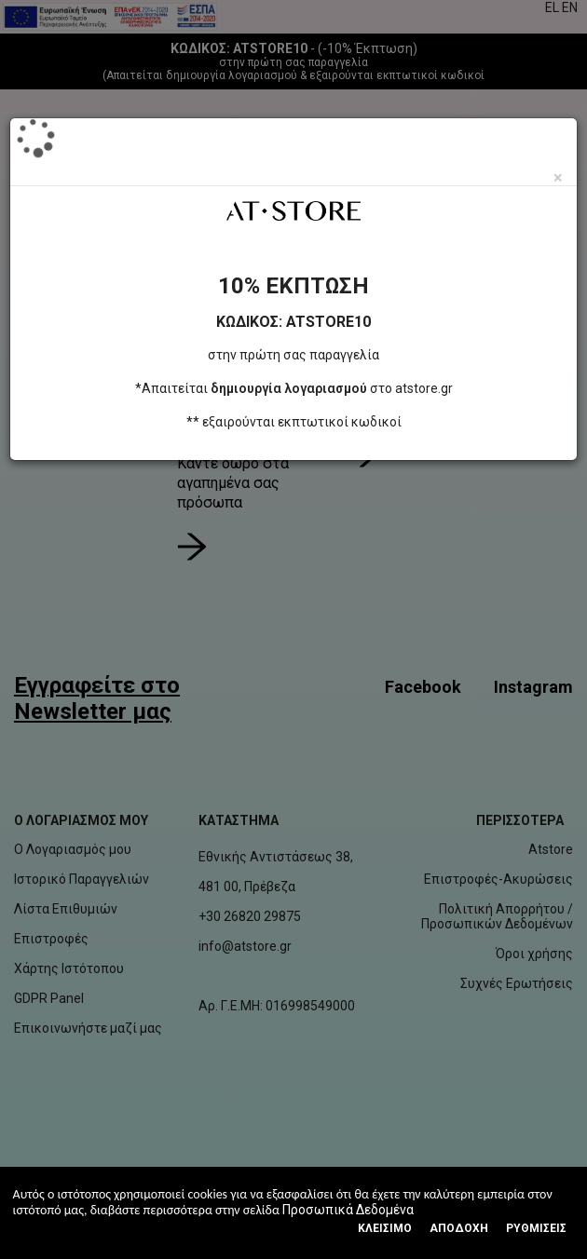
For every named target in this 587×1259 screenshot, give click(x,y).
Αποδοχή (459, 1228)
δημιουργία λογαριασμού (289, 388)
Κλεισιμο (385, 1228)
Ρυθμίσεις (536, 1228)
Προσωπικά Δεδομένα (348, 1209)
